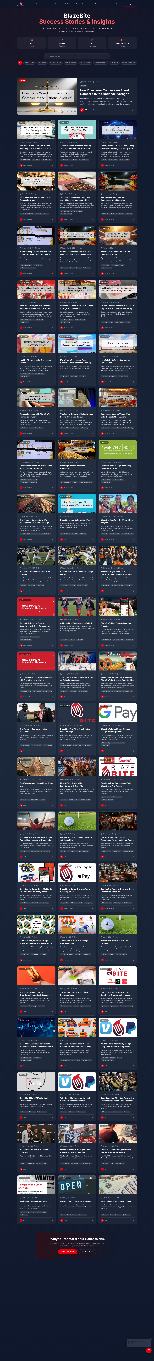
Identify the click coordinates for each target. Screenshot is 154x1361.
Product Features (100, 62)
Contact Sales (87, 1253)
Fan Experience (70, 62)
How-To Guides (85, 62)
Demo (118, 4)
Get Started (129, 4)
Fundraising (42, 62)
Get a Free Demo (67, 1253)
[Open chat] (149, 1350)
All (20, 62)
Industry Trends (55, 62)
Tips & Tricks (29, 62)
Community (114, 62)
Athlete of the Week (129, 62)
